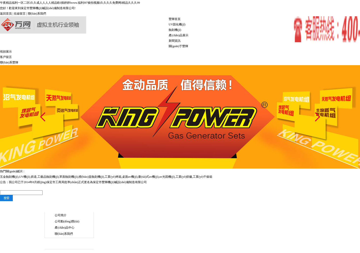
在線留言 (20, 13)
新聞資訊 (174, 40)
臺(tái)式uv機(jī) (148, 176)
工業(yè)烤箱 (113, 176)
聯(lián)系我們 (37, 13)
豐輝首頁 (174, 19)
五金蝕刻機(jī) (9, 176)
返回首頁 (6, 13)
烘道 (34, 176)
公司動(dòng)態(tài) (67, 221)
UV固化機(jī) (177, 24)
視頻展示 (6, 51)
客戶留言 (6, 57)
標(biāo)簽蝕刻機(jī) (91, 176)
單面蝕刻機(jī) (68, 176)
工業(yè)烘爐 (184, 176)
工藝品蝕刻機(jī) (48, 176)
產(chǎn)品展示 (178, 35)
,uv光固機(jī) (167, 176)
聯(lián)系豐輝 (9, 62)
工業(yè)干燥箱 (202, 176)
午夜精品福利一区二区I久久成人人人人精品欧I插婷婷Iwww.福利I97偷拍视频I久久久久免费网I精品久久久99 (70, 2)
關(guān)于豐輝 (178, 46)
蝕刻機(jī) (175, 30)
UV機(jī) (24, 176)
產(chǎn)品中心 (64, 227)
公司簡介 (60, 215)
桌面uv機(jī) (130, 176)
